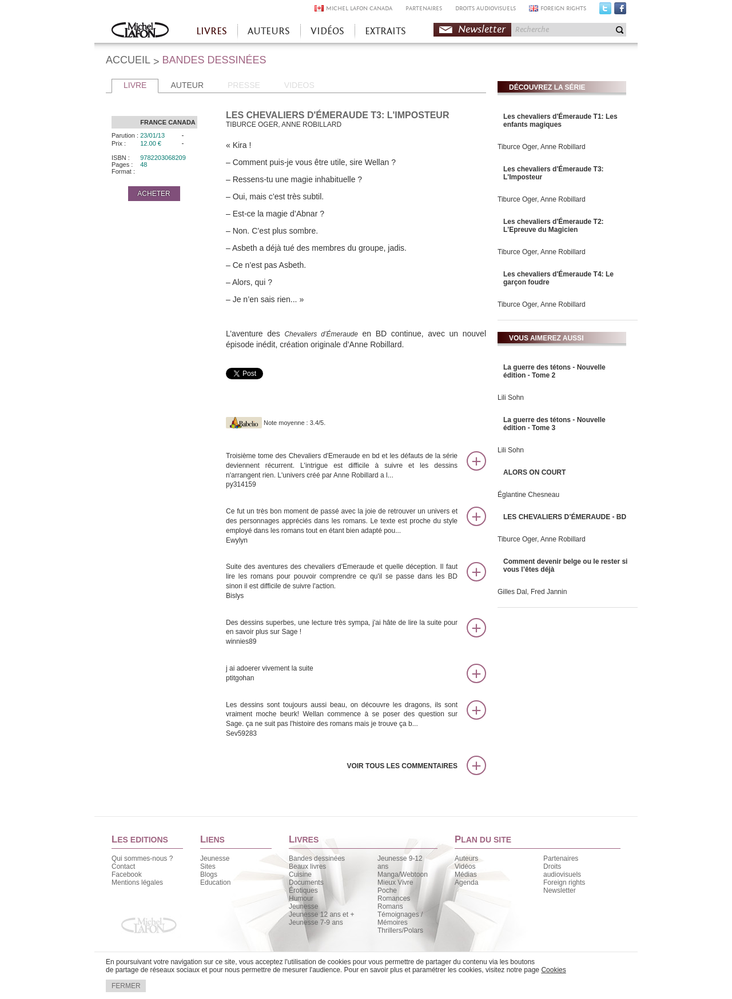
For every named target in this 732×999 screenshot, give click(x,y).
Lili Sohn (511, 398)
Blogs (208, 874)
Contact (123, 866)
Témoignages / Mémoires (400, 918)
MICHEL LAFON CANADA (359, 8)
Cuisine (300, 874)
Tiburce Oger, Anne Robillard (542, 147)
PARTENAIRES (423, 8)
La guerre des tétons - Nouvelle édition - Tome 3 (554, 424)
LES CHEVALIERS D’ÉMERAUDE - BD (564, 517)
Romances (393, 898)
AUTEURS (269, 31)
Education (215, 882)
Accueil (140, 31)
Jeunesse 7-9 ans (316, 922)
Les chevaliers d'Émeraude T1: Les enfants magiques (560, 121)
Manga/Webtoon (402, 874)
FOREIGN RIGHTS (563, 8)
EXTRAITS (385, 31)
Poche (387, 890)
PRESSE (244, 85)
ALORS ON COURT (534, 472)
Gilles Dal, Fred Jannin (532, 592)
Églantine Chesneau (528, 495)
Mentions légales (137, 882)
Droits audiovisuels (562, 870)
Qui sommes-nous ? (142, 858)
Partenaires (560, 858)
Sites (208, 866)
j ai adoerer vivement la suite (342, 673)
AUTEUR (187, 85)
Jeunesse (214, 858)
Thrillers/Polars (400, 930)
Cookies (553, 970)
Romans (390, 906)
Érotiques (303, 890)
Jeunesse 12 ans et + (321, 914)
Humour (301, 898)
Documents (306, 882)
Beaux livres (307, 866)
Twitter (605, 10)
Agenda (466, 882)
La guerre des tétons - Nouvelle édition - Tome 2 (554, 371)
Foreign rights (564, 882)
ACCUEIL (128, 60)
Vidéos (465, 866)
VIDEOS (299, 85)
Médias (466, 874)
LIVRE (135, 85)
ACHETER (153, 194)
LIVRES (211, 31)
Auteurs (466, 858)
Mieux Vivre (395, 882)
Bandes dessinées (317, 858)
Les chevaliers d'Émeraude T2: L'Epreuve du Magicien (553, 226)
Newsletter (482, 29)
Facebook (620, 10)
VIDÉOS (327, 31)
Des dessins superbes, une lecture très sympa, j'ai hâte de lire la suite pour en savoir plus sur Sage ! (342, 633)
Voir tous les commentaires (402, 766)
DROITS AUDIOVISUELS (485, 8)
